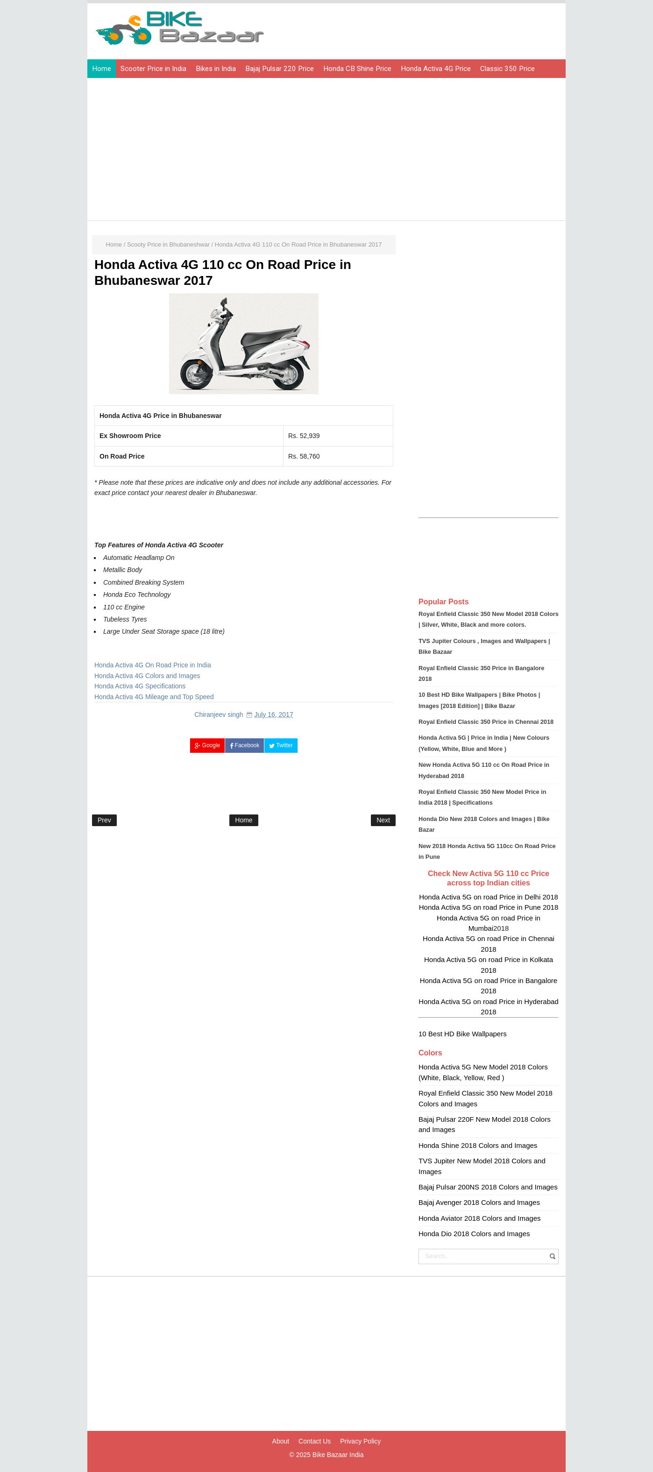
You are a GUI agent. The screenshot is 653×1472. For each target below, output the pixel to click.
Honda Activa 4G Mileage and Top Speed (154, 697)
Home (101, 68)
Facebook (244, 745)
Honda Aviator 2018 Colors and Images (480, 1218)
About (281, 1441)
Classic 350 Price (507, 68)
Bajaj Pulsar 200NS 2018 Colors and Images (488, 1187)
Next (383, 820)
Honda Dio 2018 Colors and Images (474, 1234)
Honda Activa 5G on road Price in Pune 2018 (489, 907)
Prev (104, 820)
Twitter (280, 745)
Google (207, 745)
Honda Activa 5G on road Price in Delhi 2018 (488, 897)
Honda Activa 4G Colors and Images (147, 675)
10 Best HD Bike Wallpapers (463, 1034)
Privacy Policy (360, 1441)
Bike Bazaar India (338, 1454)
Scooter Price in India (153, 68)
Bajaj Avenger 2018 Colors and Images (479, 1202)
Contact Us (314, 1441)
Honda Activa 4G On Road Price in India (152, 665)
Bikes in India (216, 68)
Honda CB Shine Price (357, 68)
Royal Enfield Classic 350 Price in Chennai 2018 (486, 721)
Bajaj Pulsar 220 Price (279, 68)
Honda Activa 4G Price (436, 68)
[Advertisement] (329, 150)
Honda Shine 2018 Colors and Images (478, 1145)
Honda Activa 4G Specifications (139, 686)
